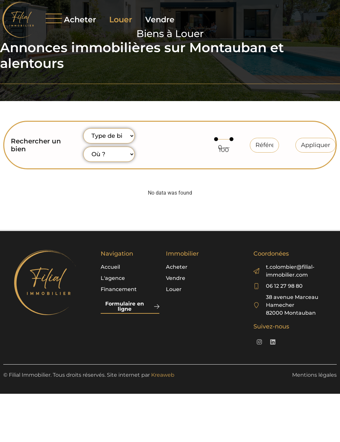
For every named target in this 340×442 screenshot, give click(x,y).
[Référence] (264, 145)
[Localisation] (109, 154)
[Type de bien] (109, 135)
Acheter (80, 19)
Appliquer (315, 145)
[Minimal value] (223, 139)
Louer (120, 19)
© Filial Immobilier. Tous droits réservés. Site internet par (88, 375)
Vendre (159, 19)
